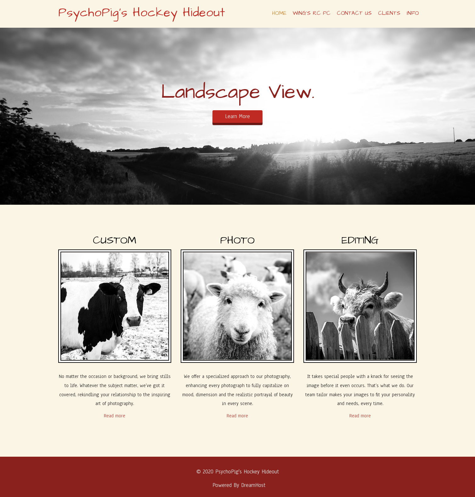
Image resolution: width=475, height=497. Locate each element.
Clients (389, 13)
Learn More (237, 116)
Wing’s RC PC (312, 13)
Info (413, 13)
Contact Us (354, 13)
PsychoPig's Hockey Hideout (141, 12)
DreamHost (253, 485)
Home (279, 13)
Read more (114, 416)
